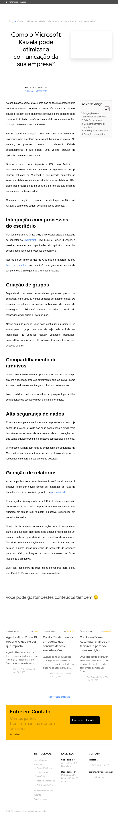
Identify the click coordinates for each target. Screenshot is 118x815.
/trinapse (96, 777)
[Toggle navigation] (110, 11)
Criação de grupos (93, 120)
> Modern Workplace (45, 780)
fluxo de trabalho (16, 265)
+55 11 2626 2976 (99, 765)
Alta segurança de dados (96, 130)
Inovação (71, 631)
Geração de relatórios (94, 134)
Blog (11, 21)
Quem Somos (40, 760)
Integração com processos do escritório (94, 115)
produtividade (58, 492)
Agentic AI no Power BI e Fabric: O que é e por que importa (21, 641)
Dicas (36, 631)
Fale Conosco (40, 799)
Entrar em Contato (84, 720)
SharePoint (30, 240)
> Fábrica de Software (45, 785)
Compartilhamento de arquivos (95, 125)
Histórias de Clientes (43, 790)
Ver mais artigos (59, 697)
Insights (37, 794)
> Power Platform (43, 768)
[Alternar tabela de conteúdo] (105, 108)
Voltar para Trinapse (16, 2)
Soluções (38, 764)
